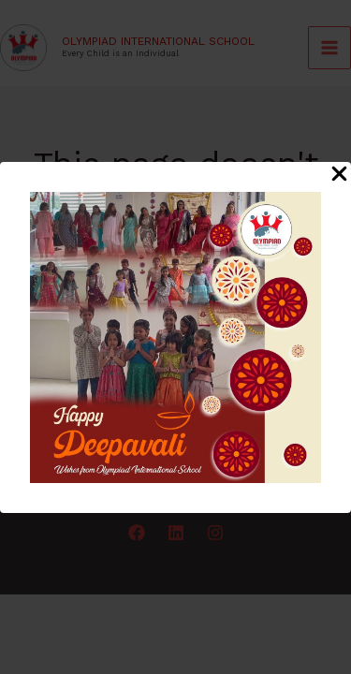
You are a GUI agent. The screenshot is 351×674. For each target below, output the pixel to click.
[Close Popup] (339, 175)
